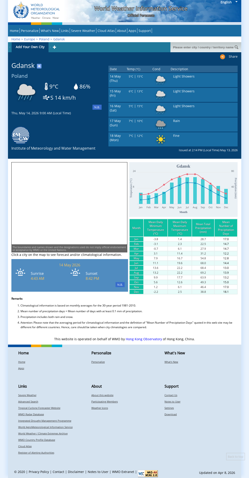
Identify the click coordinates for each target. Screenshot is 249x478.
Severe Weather (83, 31)
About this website (102, 395)
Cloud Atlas (106, 31)
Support (145, 31)
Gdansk (59, 39)
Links (65, 31)
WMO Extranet (123, 472)
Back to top (235, 457)
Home (14, 31)
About (121, 31)
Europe (29, 39)
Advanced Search (28, 401)
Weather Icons (99, 408)
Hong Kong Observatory (144, 339)
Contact (58, 472)
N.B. (97, 107)
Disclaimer (76, 472)
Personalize (30, 31)
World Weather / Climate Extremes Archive (43, 433)
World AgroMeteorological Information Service (45, 427)
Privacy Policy (39, 472)
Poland (44, 39)
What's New (50, 31)
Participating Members (104, 401)
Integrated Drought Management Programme (44, 420)
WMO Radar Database (31, 414)
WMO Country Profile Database (36, 440)
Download (170, 414)
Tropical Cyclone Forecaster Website (39, 408)
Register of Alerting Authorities (36, 452)
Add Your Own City (30, 47)
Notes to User (172, 401)
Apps (132, 31)
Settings (169, 408)
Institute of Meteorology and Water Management (53, 148)
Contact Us (170, 395)
